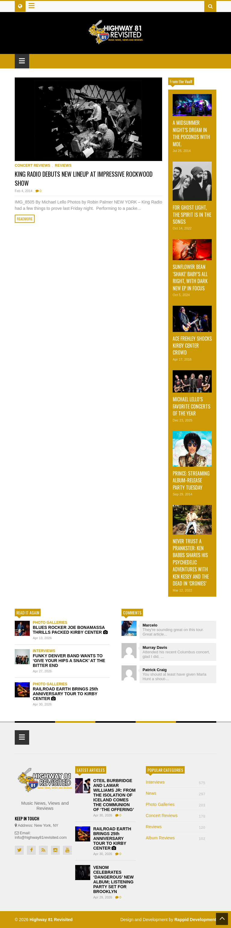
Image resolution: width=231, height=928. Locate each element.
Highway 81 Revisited (50, 919)
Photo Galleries (50, 622)
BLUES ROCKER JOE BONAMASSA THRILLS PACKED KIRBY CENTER (70, 630)
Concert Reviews (32, 165)
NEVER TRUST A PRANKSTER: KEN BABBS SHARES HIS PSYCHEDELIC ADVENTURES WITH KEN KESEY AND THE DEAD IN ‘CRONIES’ (191, 562)
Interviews (44, 651)
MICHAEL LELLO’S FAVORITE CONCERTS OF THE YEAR (191, 406)
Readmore (24, 218)
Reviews (63, 165)
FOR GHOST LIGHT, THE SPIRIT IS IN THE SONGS (192, 214)
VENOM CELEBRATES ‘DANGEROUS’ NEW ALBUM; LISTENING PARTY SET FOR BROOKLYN (113, 879)
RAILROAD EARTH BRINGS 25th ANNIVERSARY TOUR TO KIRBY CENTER (65, 694)
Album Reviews (176, 837)
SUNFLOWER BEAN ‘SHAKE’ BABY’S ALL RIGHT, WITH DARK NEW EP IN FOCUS (190, 277)
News (176, 793)
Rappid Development (195, 919)
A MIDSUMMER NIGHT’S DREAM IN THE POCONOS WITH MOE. (191, 133)
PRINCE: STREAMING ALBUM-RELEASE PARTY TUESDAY (191, 480)
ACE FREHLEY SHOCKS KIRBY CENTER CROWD (192, 345)
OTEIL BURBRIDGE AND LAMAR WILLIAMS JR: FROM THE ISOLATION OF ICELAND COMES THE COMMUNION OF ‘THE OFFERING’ (114, 795)
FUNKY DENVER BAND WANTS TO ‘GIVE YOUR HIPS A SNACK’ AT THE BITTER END (69, 660)
